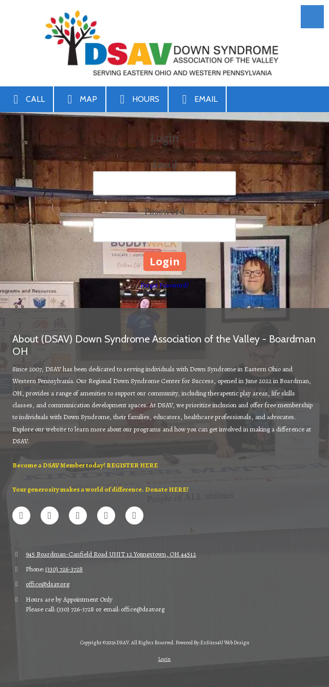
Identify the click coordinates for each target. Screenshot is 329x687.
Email (197, 99)
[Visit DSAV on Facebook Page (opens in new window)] (21, 516)
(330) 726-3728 (64, 569)
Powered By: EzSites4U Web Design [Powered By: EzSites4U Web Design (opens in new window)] (212, 642)
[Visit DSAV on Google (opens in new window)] (106, 516)
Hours (137, 99)
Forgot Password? (164, 285)
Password (164, 211)
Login (164, 659)
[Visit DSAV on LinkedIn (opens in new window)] (78, 516)
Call (26, 99)
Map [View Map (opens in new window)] (79, 99)
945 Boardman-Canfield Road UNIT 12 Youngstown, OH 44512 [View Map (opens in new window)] (111, 554)
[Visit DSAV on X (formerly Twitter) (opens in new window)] (50, 516)
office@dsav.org (47, 584)
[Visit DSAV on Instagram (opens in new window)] (134, 516)
